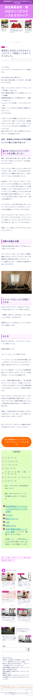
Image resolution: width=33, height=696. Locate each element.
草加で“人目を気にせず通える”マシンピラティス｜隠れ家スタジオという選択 (16, 661)
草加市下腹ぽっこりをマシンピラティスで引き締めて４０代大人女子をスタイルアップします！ (16, 677)
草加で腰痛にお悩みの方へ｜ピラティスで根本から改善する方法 (16, 668)
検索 (4, 646)
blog (3, 47)
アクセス (9, 515)
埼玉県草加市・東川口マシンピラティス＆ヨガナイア (16, 11)
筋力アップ (12, 560)
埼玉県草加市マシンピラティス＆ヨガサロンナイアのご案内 (16, 442)
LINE (7, 522)
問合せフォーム (11, 518)
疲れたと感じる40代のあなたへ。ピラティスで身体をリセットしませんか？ (16, 665)
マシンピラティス (18, 557)
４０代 (4, 557)
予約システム (10, 525)
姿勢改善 (5, 560)
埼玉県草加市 (27, 557)
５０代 (10, 557)
